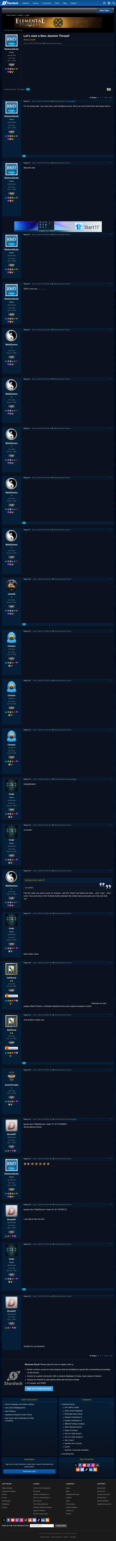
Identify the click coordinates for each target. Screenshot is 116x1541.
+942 (11, 606)
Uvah (11, 794)
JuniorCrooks (11, 1085)
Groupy (4, 1507)
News (57, 3)
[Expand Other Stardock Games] (63, 1427)
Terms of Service (56, 1537)
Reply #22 (27, 1159)
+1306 (11, 990)
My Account (101, 1491)
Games (35, 3)
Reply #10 (27, 579)
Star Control (37, 1501)
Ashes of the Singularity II (42, 1488)
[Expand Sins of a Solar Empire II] (63, 1437)
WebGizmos (12, 344)
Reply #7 (27, 428)
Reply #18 (27, 963)
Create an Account (103, 1494)
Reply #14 (27, 779)
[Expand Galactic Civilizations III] (63, 1417)
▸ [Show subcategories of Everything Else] (21, 30)
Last (110, 97)
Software (25, 3)
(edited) (72, 101)
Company (70, 1484)
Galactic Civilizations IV (41, 1494)
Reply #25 (27, 1296)
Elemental (36, 1491)
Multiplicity (5, 1504)
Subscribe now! (29, 1471)
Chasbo (12, 646)
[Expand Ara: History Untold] (63, 1407)
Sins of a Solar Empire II (41, 1497)
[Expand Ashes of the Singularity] (63, 1411)
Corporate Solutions (9, 1491)
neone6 (11, 594)
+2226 (11, 64)
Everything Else (15, 30)
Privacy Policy (44, 1537)
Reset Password (102, 1501)
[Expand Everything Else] (60, 1454)
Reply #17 (27, 913)
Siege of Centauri (39, 1510)
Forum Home (11, 15)
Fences (4, 1497)
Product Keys (101, 1497)
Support (73, 3)
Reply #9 (27, 530)
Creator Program (71, 1507)
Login (27, 15)
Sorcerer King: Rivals (40, 1514)
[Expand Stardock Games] (60, 1404)
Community (46, 3)
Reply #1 (27, 101)
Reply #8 (27, 478)
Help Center (101, 1488)
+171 (11, 1146)
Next (106, 97)
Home (5, 30)
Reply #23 (27, 1205)
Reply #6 (27, 379)
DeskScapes (6, 1501)
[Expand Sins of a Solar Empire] (63, 1433)
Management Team (72, 1494)
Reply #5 (27, 330)
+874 (11, 809)
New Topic (104, 10)
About (68, 1488)
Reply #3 (27, 234)
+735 (11, 357)
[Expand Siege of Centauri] (63, 1430)
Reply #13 (27, 730)
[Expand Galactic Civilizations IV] (63, 1420)
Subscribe (61, 1526)
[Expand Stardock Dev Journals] (63, 1443)
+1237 (11, 658)
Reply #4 (27, 284)
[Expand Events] (63, 1447)
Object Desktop (7, 1488)
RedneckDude (11, 49)
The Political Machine (40, 1504)
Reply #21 (27, 1119)
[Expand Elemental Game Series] (63, 1414)
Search (20, 15)
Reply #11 (27, 631)
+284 (11, 1097)
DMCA (66, 1537)
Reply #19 (27, 1015)
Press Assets (70, 1504)
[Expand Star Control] (63, 1440)
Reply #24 (27, 1244)
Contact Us (70, 1510)
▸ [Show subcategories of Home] (8, 30)
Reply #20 (27, 1070)
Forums (68, 1514)
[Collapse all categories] (112, 1404)
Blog (65, 3)
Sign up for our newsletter (15, 1526)
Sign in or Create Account (39, 1389)
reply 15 (41, 880)
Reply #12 (27, 680)
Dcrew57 (11, 1134)
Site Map (72, 1537)
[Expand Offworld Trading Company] (63, 1424)
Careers (69, 1497)
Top (111, 101)
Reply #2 (27, 163)
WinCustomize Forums (52, 43)
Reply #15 (27, 825)
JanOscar (11, 978)
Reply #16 (27, 871)
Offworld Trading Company (42, 1507)
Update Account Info (104, 1504)
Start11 (4, 1494)
